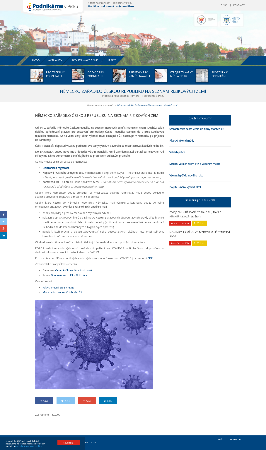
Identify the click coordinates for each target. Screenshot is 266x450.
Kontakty (239, 5)
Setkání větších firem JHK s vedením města (194, 164)
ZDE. (150, 258)
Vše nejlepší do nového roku (186, 175)
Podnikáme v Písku (86, 442)
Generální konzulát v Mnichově (73, 270)
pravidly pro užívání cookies (28, 446)
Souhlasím (69, 443)
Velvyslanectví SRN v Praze (58, 287)
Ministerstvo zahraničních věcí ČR (62, 292)
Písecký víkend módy (181, 140)
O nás (224, 5)
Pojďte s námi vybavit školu (185, 187)
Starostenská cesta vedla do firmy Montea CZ (196, 129)
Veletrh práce (177, 152)
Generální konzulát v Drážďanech (71, 275)
